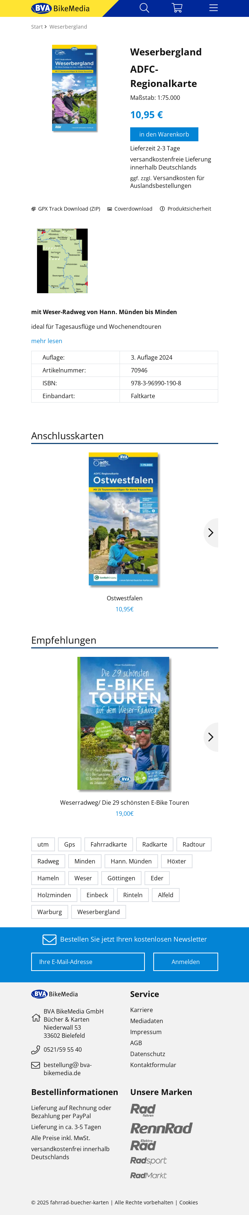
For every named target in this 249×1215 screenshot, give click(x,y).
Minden (84, 861)
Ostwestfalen (125, 598)
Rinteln (133, 895)
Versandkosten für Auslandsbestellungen (167, 182)
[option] (62, 261)
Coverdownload (130, 208)
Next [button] (211, 533)
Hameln (48, 878)
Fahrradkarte (109, 844)
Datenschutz (147, 1054)
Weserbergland (98, 912)
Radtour (194, 844)
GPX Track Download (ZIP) (65, 208)
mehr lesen (47, 341)
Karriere (141, 1010)
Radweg (48, 861)
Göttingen (121, 878)
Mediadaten (146, 1021)
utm (43, 844)
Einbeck (97, 895)
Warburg (49, 912)
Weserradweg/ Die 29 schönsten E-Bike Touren (124, 803)
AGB (136, 1043)
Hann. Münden (131, 861)
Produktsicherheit (186, 208)
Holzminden (54, 895)
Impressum (146, 1032)
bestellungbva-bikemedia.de (68, 1069)
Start (37, 26)
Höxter (176, 861)
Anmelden (186, 962)
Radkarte (154, 844)
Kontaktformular (153, 1065)
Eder (157, 878)
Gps (69, 844)
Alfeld (165, 895)
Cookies (188, 1202)
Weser (83, 878)
